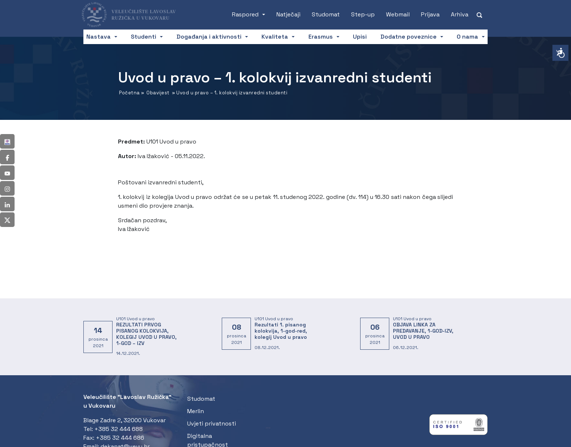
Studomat (326, 14)
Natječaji (288, 14)
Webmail (398, 14)
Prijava (430, 14)
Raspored (245, 14)
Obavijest (158, 93)
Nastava (98, 36)
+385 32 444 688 (118, 429)
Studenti (143, 36)
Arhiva (459, 14)
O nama (467, 36)
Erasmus (320, 36)
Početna (129, 93)
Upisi (360, 36)
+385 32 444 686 (120, 438)
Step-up (363, 14)
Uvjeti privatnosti (211, 423)
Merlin (195, 411)
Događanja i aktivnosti (209, 36)
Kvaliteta (274, 36)
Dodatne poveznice (409, 36)
